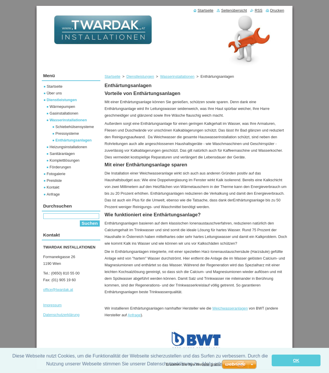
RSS (258, 10)
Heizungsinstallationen (68, 147)
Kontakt (53, 187)
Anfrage (134, 315)
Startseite (112, 76)
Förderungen (60, 167)
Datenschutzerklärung (61, 314)
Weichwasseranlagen (230, 308)
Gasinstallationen (64, 113)
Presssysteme (67, 133)
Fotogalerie (56, 174)
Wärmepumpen (62, 106)
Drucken (277, 10)
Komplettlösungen (65, 160)
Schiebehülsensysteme (75, 127)
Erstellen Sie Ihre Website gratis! (193, 364)
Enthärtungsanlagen (74, 140)
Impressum (52, 305)
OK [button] (296, 360)
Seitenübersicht (234, 10)
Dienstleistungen (140, 76)
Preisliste (54, 180)
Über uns (54, 93)
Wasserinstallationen (177, 76)
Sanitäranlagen (62, 153)
